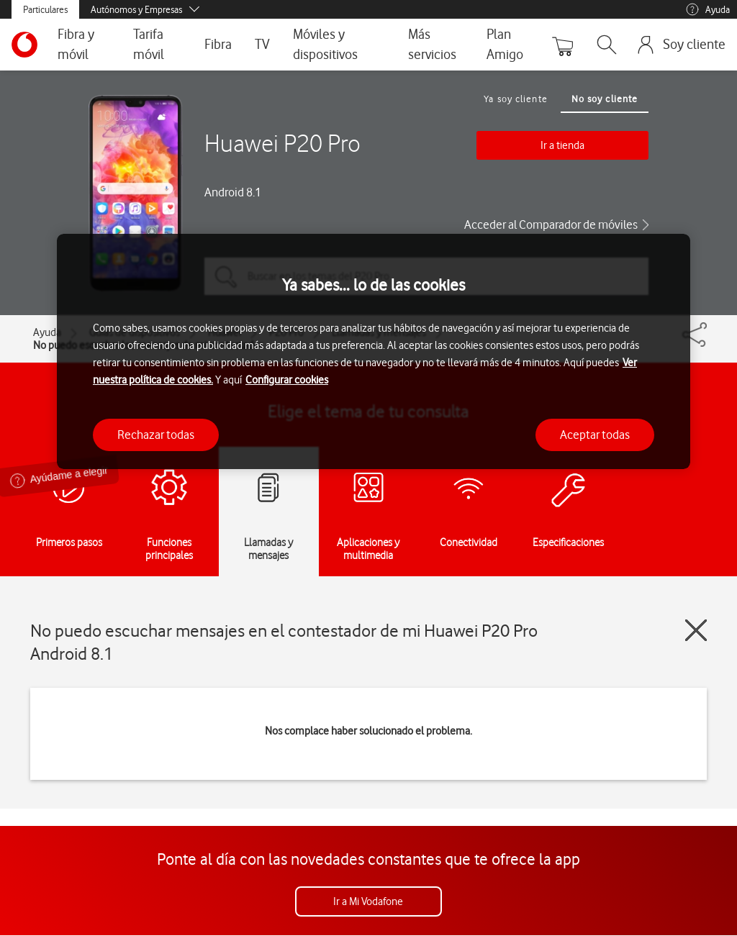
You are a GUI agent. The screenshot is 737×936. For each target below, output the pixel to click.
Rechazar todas (155, 434)
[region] (373, 351)
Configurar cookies (286, 379)
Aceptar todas (595, 434)
